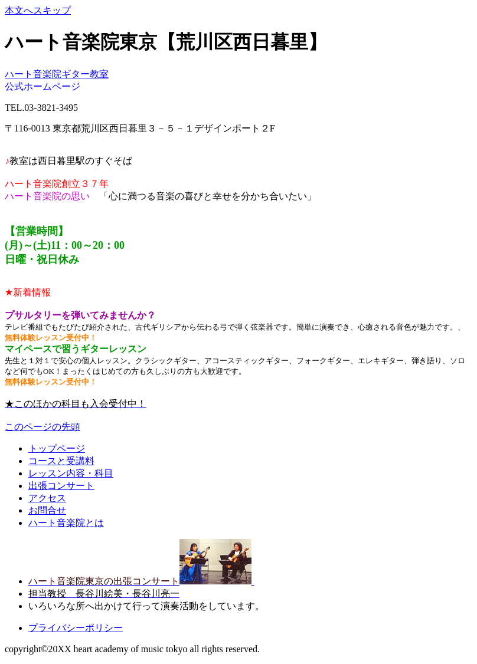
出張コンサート (61, 486)
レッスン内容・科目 (70, 473)
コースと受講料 (61, 461)
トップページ (56, 448)
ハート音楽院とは (66, 523)
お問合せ (47, 510)
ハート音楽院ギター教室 (57, 74)
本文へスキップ (38, 10)
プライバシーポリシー (75, 628)
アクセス (47, 498)
